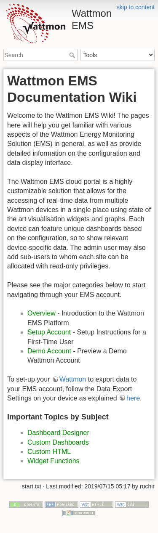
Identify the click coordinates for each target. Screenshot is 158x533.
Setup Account (49, 332)
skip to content (136, 7)
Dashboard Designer (58, 432)
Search (73, 55)
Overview (41, 313)
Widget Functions (53, 460)
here (133, 398)
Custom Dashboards (58, 442)
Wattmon (72, 379)
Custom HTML (49, 451)
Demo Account (49, 351)
